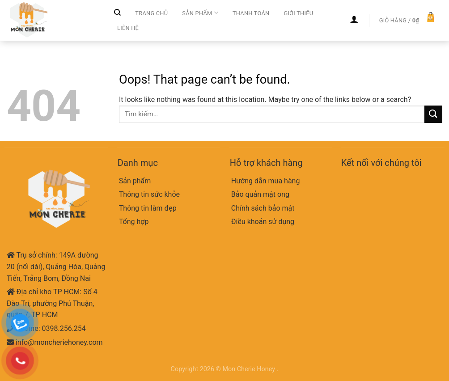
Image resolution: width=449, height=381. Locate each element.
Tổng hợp (134, 221)
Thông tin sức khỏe (149, 194)
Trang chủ (151, 13)
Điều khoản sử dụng (262, 221)
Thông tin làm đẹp (148, 208)
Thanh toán (251, 13)
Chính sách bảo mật (263, 208)
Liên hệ (128, 28)
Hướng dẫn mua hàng (265, 181)
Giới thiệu (298, 13)
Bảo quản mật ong (260, 194)
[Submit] (433, 114)
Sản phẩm (200, 12)
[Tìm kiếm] (117, 12)
